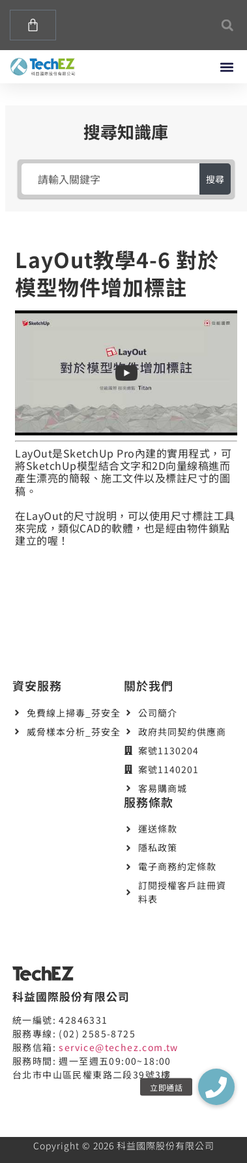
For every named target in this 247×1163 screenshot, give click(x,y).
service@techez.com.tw (118, 1047)
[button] (227, 25)
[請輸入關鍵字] (111, 179)
